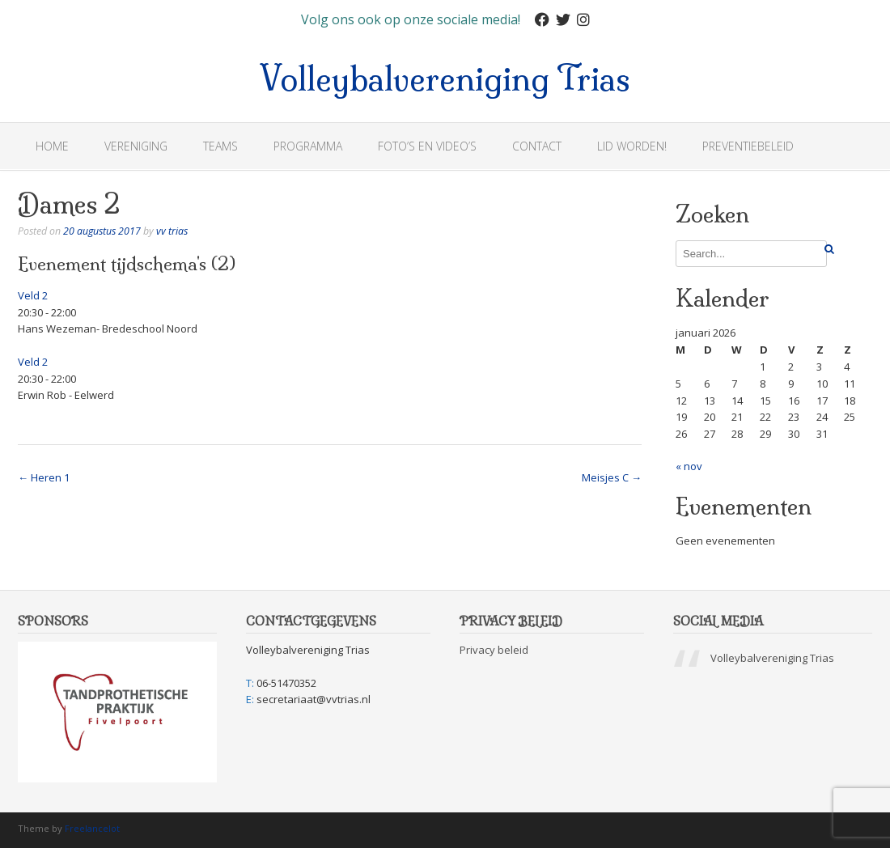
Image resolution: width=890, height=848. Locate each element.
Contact (537, 146)
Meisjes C (612, 477)
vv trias (172, 231)
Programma (307, 146)
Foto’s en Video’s (427, 146)
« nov (689, 466)
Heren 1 (44, 477)
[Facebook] (542, 20)
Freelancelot (92, 828)
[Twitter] (563, 20)
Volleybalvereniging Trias (445, 76)
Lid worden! (632, 146)
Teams (220, 146)
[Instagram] (583, 20)
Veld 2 (33, 295)
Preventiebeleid (748, 146)
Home (52, 146)
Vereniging (135, 146)
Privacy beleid (494, 649)
